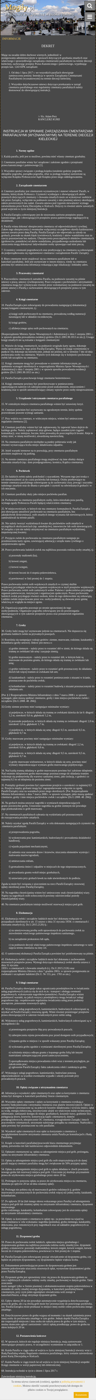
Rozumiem (81, 1395)
